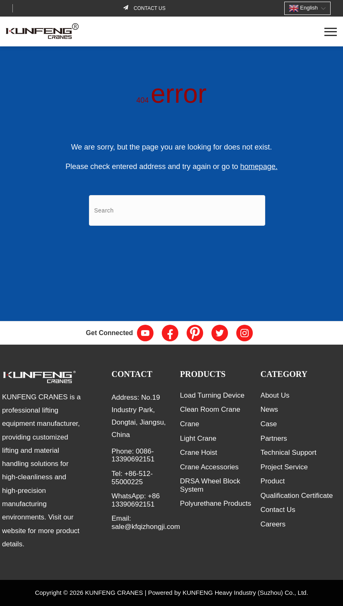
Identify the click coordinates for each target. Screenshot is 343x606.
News (269, 409)
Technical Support (289, 452)
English (303, 8)
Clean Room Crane (210, 409)
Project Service (284, 467)
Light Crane (198, 438)
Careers (273, 524)
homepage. (259, 166)
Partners (274, 438)
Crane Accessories (209, 467)
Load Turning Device (212, 395)
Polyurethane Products (215, 503)
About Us (275, 395)
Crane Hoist (198, 452)
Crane (189, 424)
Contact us (149, 8)
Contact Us (278, 510)
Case (269, 424)
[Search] (177, 210)
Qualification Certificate (297, 496)
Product (273, 481)
